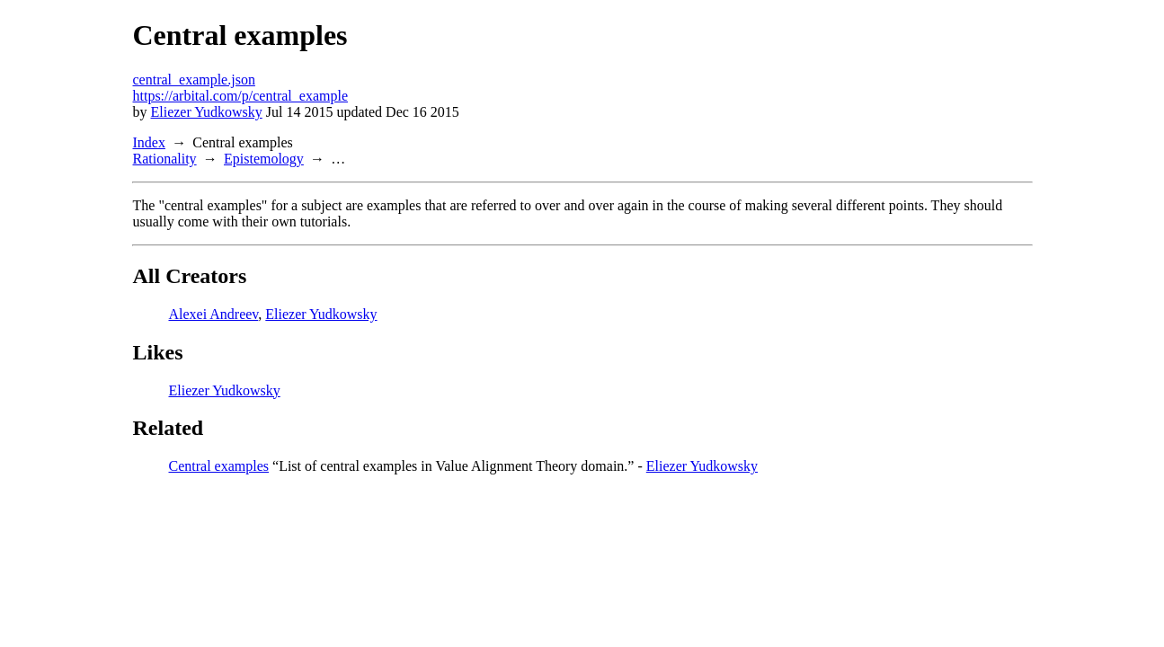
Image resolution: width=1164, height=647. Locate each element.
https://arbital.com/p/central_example (240, 95)
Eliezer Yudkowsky (206, 112)
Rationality (165, 158)
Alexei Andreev (214, 314)
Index (149, 142)
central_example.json (194, 79)
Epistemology (264, 158)
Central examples (219, 466)
